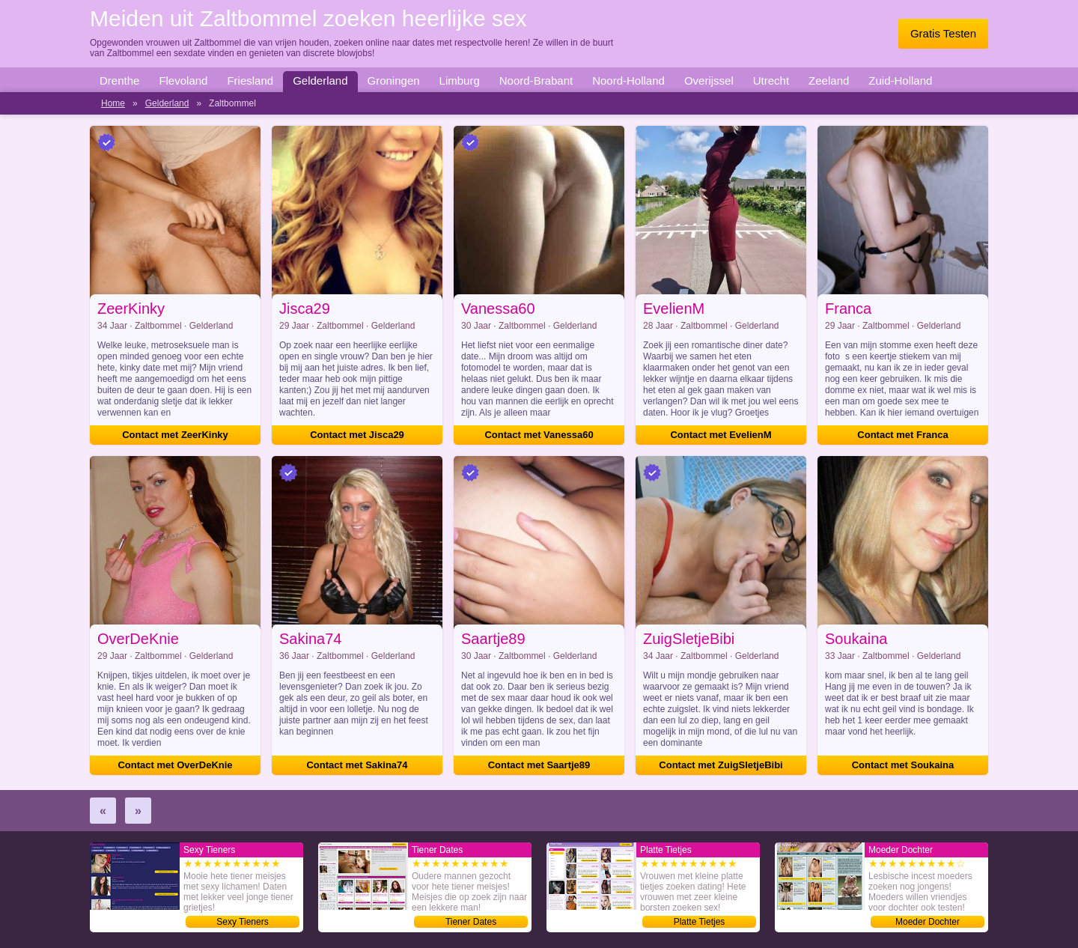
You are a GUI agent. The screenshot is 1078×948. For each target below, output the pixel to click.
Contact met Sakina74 (356, 765)
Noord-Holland (628, 80)
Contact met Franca (902, 434)
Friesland (250, 80)
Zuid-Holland (900, 80)
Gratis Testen (943, 33)
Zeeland (828, 80)
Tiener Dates (470, 922)
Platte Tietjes (699, 922)
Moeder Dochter (927, 922)
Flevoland (183, 80)
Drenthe (119, 80)
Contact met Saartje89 (539, 765)
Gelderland (320, 80)
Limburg (459, 80)
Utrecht (771, 80)
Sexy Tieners (242, 922)
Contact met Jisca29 (357, 434)
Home (113, 103)
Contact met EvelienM (720, 434)
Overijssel (709, 80)
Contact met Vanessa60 (538, 434)
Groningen (394, 80)
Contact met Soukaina (903, 765)
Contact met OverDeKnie (175, 765)
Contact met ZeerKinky (175, 434)
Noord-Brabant (536, 80)
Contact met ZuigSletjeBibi (720, 765)
